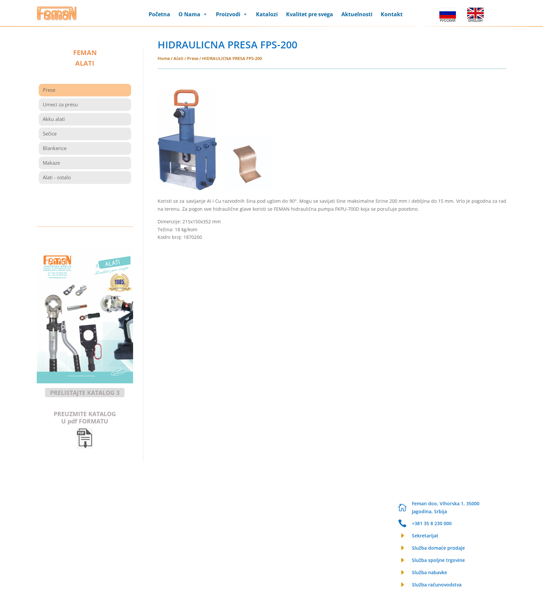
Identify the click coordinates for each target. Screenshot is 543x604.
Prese (192, 58)
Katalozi (267, 14)
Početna (159, 14)
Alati (178, 58)
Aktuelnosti (356, 14)
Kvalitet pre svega (309, 14)
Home (164, 58)
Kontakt (392, 14)
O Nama (193, 14)
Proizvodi (232, 14)
